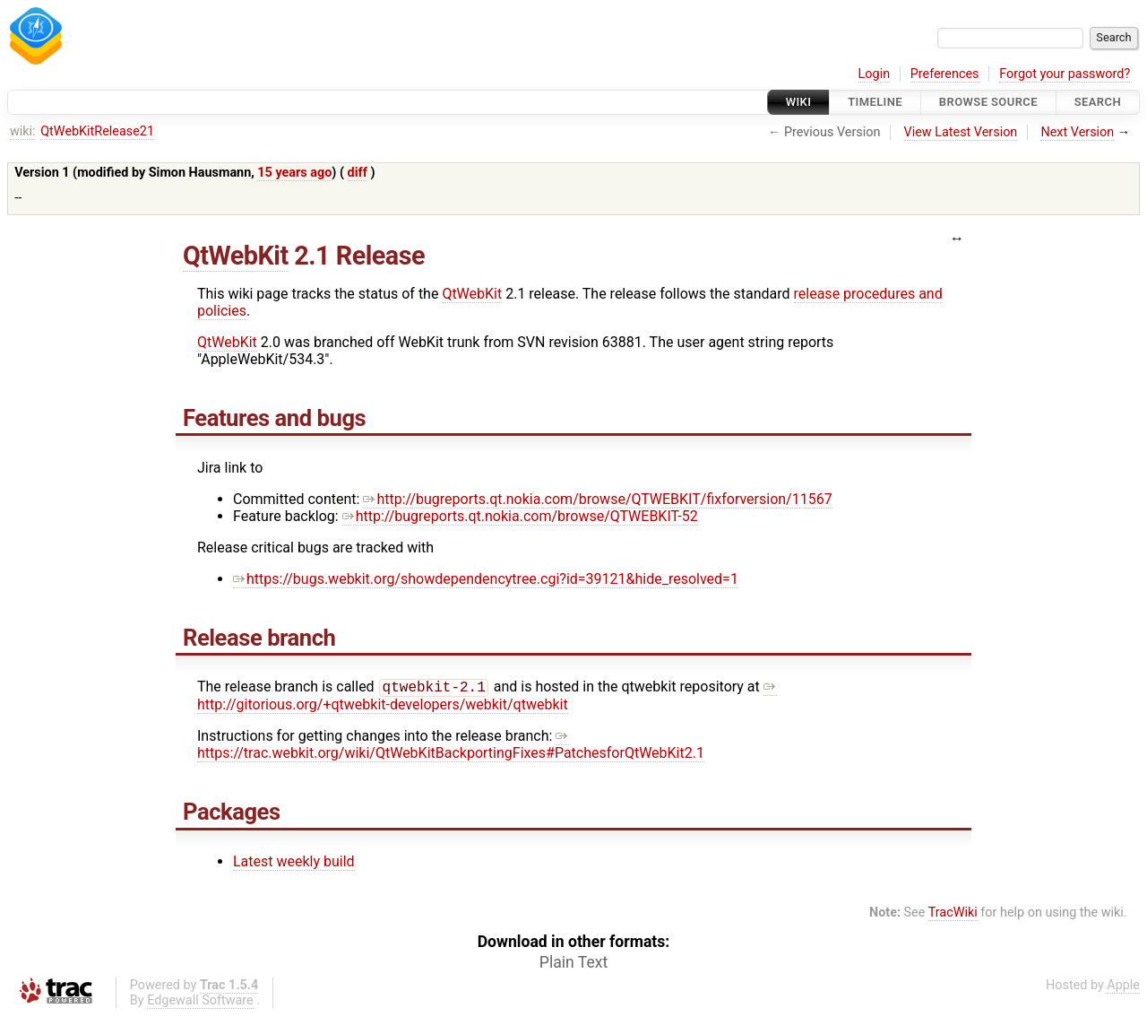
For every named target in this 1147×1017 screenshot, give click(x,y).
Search (1097, 102)
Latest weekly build (294, 863)
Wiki (799, 102)
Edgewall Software (200, 1002)
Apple (1123, 987)
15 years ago (294, 172)
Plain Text (573, 964)
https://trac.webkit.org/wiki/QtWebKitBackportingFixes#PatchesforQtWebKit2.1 (450, 746)
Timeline (875, 102)
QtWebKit (236, 255)
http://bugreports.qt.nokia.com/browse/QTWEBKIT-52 (520, 516)
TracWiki (953, 914)
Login (874, 74)
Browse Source (988, 102)
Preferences (944, 74)
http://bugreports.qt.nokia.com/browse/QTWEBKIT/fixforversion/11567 (597, 499)
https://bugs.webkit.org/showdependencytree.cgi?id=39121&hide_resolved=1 (485, 578)
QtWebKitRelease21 (97, 131)
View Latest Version (961, 132)
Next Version (1077, 132)
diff (357, 172)
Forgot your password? (1064, 74)
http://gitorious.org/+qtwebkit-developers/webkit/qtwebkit (487, 697)
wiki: (23, 131)
